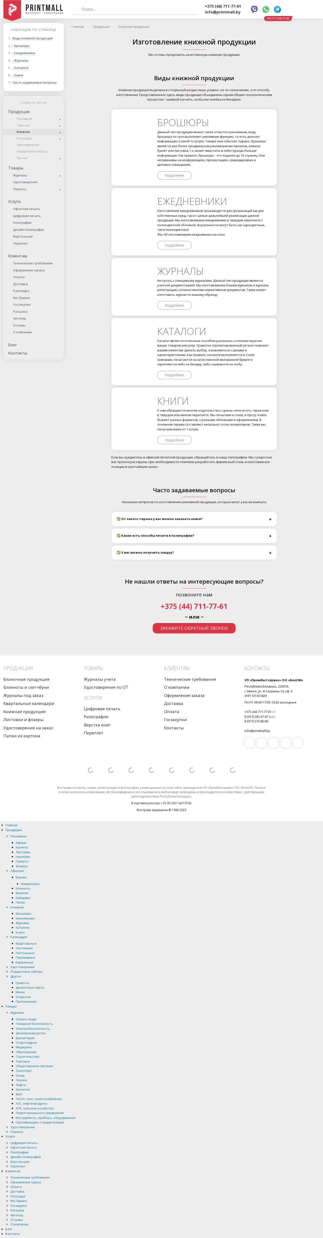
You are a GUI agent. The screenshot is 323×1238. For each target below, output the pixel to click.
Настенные (24, 948)
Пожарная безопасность (34, 1023)
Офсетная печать (26, 209)
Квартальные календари (28, 703)
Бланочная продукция (26, 679)
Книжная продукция (24, 711)
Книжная (23, 132)
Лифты (21, 1085)
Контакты (17, 353)
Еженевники (25, 918)
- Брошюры (21, 45)
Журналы (20, 175)
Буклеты (22, 847)
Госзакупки (21, 304)
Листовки (23, 852)
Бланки (21, 877)
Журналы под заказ (23, 695)
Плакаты (20, 189)
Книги (173, 400)
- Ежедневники (24, 53)
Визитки (22, 893)
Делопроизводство (31, 1033)
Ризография (22, 222)
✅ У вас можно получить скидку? (145, 552)
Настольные (25, 953)
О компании (22, 332)
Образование (26, 1052)
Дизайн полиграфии (28, 229)
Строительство (27, 1056)
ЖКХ (19, 1094)
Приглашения (26, 1001)
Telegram (277, 9)
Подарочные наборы (32, 151)
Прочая (22, 158)
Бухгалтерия (25, 1038)
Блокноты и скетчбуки (26, 687)
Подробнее (174, 175)
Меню (20, 992)
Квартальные (26, 943)
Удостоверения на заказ (28, 728)
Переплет (20, 243)
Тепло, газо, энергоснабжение (39, 1099)
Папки (20, 902)
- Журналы (21, 60)
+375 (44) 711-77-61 (223, 6)
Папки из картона (21, 735)
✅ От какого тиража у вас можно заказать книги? (160, 519)
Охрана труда (26, 1019)
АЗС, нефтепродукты (31, 1103)
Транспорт (24, 1070)
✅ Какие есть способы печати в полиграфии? (155, 535)
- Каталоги (21, 67)
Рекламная (24, 119)
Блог (12, 345)
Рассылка (20, 311)
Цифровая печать (27, 216)
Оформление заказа (29, 270)
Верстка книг (23, 236)
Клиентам (17, 256)
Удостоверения (28, 145)
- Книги (18, 75)
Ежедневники (192, 201)
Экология (23, 1089)
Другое (15, 976)
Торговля (23, 1061)
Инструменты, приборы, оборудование (46, 1117)
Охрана (21, 1080)
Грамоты (22, 983)
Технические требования (33, 263)
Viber (254, 9)
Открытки (23, 997)
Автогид (19, 318)
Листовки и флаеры (23, 719)
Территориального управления (40, 1113)
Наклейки (23, 856)
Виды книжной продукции (33, 38)
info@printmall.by (222, 12)
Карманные (24, 962)
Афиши (21, 842)
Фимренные (30, 884)
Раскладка (21, 291)
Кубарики (23, 898)
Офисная (23, 125)
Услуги (14, 201)
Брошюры (183, 122)
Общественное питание (34, 1066)
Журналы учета (100, 679)
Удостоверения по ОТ (106, 687)
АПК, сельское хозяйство (35, 1108)
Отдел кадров (26, 1042)
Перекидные (25, 957)
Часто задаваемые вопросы (35, 82)
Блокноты (23, 888)
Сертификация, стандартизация (40, 1122)
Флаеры (22, 866)
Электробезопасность (33, 1028)
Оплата (19, 277)
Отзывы (19, 325)
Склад (20, 1075)
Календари (25, 138)
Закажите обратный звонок (194, 628)
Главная (11, 825)
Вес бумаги (21, 298)
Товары (15, 168)
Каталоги (181, 331)
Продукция (18, 111)
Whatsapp (266, 9)
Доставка (20, 284)
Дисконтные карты (30, 987)
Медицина (24, 1047)
